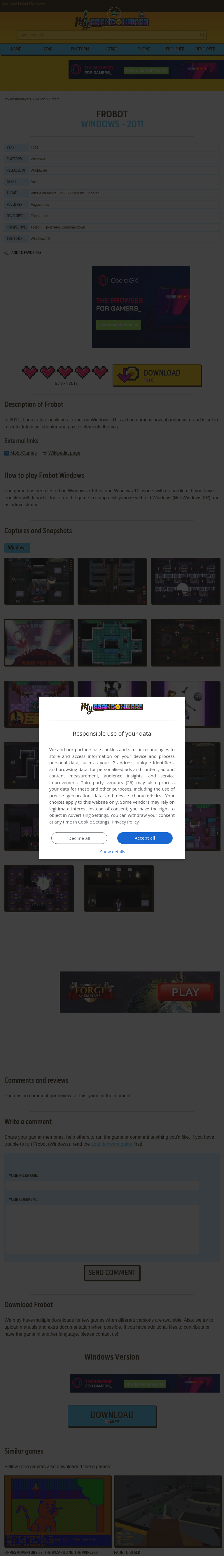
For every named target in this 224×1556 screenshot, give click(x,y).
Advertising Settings (88, 815)
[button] (112, 851)
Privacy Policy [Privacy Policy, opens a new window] (125, 822)
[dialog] (112, 778)
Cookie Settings (93, 822)
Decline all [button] (79, 838)
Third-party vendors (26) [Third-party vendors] (107, 782)
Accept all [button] (145, 838)
